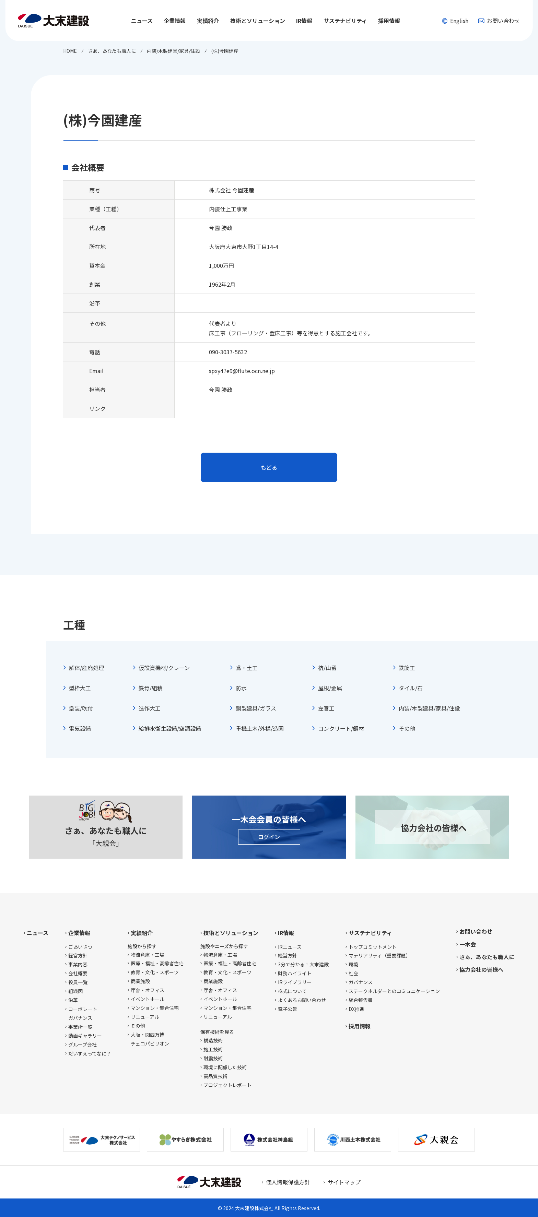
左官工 (326, 708)
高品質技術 (215, 1076)
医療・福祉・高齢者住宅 (157, 963)
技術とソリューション (230, 933)
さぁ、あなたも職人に (486, 957)
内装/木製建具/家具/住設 (429, 708)
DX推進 (356, 1008)
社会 (353, 973)
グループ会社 (82, 1044)
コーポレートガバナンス (82, 1013)
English (455, 20)
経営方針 (77, 955)
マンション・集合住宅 (155, 1007)
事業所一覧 (80, 1026)
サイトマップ (344, 1182)
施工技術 (213, 1049)
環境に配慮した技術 (225, 1067)
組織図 (75, 991)
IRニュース (290, 946)
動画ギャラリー (85, 1035)
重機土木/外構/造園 (260, 728)
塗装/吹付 (81, 708)
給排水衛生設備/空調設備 (170, 728)
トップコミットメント (373, 946)
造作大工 (150, 708)
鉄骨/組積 (151, 688)
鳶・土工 (247, 668)
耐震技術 (213, 1058)
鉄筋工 (407, 668)
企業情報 (79, 933)
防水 (241, 688)
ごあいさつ (80, 946)
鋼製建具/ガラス (256, 708)
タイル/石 (411, 688)
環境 (353, 964)
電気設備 (80, 728)
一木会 (467, 944)
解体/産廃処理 (86, 668)
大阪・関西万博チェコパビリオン (150, 1039)
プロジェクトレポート (227, 1085)
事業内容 (77, 964)
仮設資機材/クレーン (164, 668)
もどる (269, 467)
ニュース (142, 20)
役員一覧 (77, 982)
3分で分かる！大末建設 (303, 964)
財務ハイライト (295, 973)
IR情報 (286, 933)
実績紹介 (142, 933)
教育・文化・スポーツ (155, 972)
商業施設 (140, 981)
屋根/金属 (330, 688)
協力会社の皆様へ (481, 969)
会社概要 (77, 973)
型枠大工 (80, 688)
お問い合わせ (499, 20)
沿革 (73, 1000)
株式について (292, 991)
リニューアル (145, 1016)
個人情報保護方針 (288, 1182)
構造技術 (213, 1040)
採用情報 (389, 20)
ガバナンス (361, 982)
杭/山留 (327, 668)
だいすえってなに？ (89, 1053)
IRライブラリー (295, 982)
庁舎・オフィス (147, 990)
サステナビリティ (370, 933)
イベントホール (147, 998)
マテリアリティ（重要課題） (380, 955)
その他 (407, 728)
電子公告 (287, 1008)
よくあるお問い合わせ (302, 1000)
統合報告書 (361, 1000)
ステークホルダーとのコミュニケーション (394, 991)
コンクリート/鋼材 (341, 728)
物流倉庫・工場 (147, 954)
